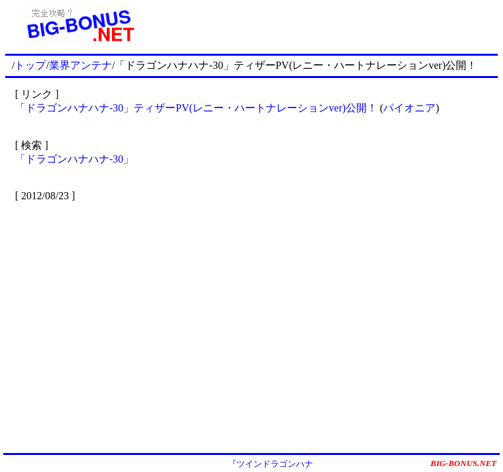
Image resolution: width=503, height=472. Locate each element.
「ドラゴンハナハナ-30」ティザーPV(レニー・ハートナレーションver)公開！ (196, 107)
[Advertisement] (325, 25)
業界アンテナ (80, 65)
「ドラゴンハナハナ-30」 (74, 159)
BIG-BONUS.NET (463, 463)
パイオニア (409, 107)
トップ (30, 65)
